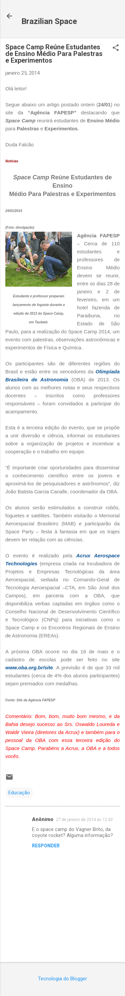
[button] (116, 48)
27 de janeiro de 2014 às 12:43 (84, 819)
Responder (46, 845)
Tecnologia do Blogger (62, 979)
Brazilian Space (49, 21)
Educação (19, 793)
